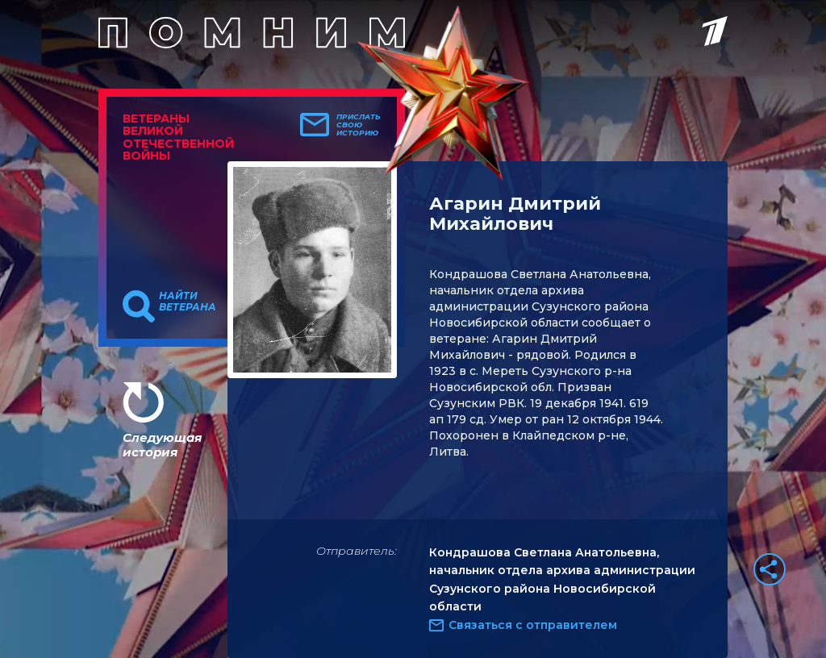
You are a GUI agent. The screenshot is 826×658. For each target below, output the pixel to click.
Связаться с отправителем (532, 625)
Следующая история (162, 445)
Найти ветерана (187, 301)
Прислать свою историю (358, 125)
